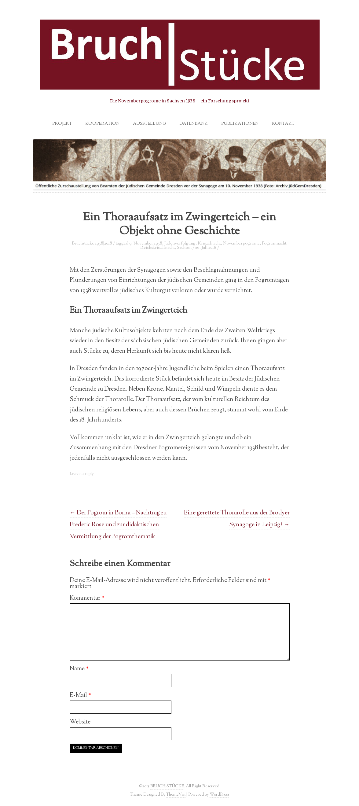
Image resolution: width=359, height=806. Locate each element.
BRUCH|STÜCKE (167, 786)
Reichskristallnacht (157, 248)
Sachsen (184, 248)
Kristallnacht (209, 244)
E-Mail (80, 695)
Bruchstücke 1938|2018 (92, 244)
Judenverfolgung (180, 244)
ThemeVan (175, 794)
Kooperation (102, 124)
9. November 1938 (145, 244)
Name (79, 668)
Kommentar (87, 598)
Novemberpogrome (241, 244)
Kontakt (283, 124)
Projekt (62, 124)
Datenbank (193, 124)
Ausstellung (149, 124)
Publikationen (239, 124)
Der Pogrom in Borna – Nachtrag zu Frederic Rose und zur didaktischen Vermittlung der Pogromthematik (118, 525)
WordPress (219, 794)
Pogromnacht (274, 244)
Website (80, 722)
